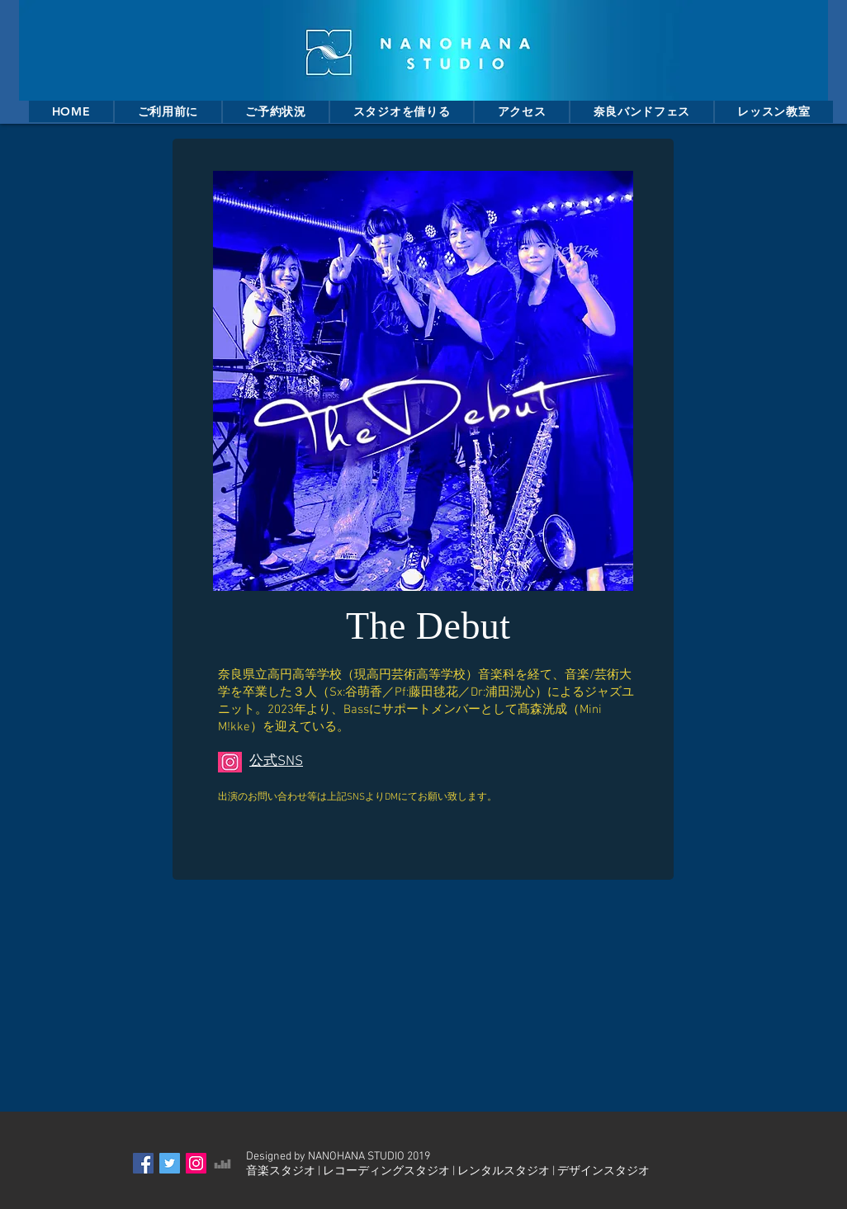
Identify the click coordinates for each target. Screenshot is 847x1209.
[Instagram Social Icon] (196, 1163)
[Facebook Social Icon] (143, 1163)
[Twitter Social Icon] (169, 1163)
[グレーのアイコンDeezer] (222, 1163)
